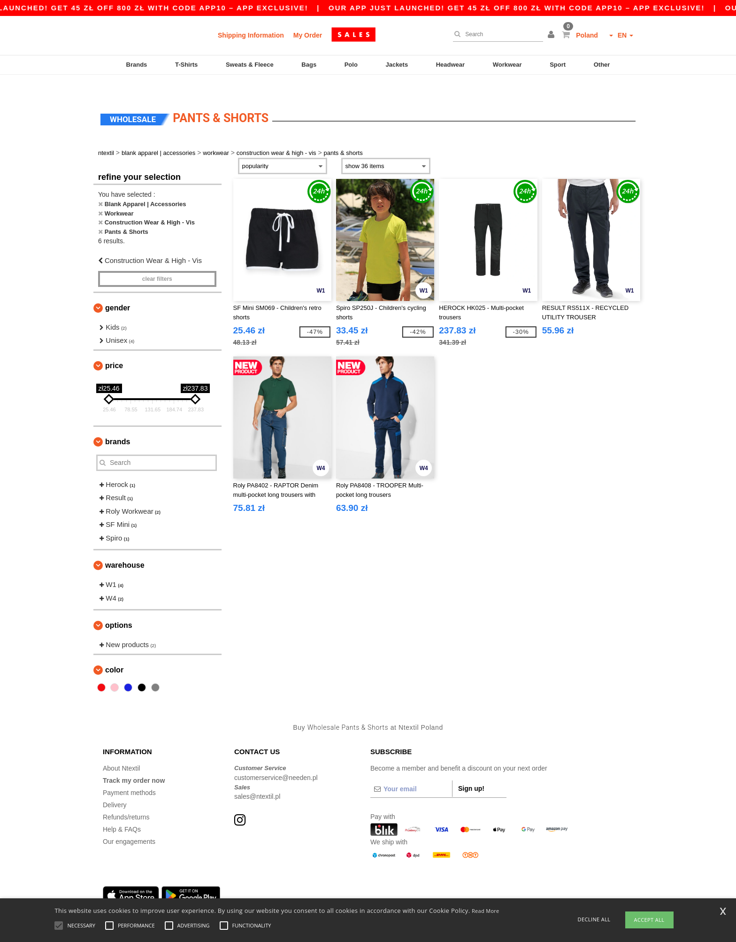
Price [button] (114, 347)
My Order (307, 35)
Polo (351, 64)
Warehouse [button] (125, 547)
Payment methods (129, 775)
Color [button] (114, 652)
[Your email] (411, 771)
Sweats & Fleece (250, 64)
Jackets (396, 64)
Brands (136, 64)
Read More (485, 910)
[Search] (495, 34)
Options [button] (118, 607)
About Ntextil (121, 750)
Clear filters (157, 260)
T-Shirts (186, 64)
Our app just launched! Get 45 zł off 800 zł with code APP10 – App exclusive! (535, 8)
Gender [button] (117, 289)
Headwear (450, 64)
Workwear (507, 64)
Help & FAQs (122, 811)
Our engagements (129, 823)
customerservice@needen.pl (276, 759)
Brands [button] (117, 423)
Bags (308, 64)
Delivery (115, 787)
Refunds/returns (126, 799)
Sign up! (471, 770)
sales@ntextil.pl (257, 778)
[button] (552, 35)
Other (602, 64)
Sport (558, 64)
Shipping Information (251, 35)
